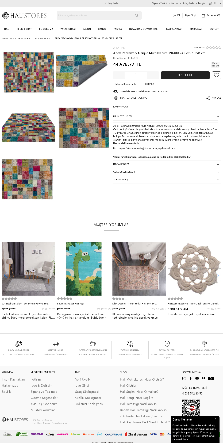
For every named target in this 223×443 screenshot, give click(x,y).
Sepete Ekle (185, 75)
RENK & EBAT (24, 29)
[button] (217, 275)
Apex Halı (119, 48)
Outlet (214, 29)
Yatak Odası (68, 29)
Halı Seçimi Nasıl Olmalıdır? (139, 391)
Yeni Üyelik (82, 379)
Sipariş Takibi (159, 3)
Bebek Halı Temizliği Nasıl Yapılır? (143, 410)
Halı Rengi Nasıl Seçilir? (136, 398)
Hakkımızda (10, 385)
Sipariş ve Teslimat (44, 391)
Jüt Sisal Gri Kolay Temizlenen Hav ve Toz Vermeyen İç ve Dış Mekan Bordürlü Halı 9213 (27, 304)
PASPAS (118, 29)
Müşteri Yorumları (43, 410)
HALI (6, 29)
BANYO (102, 29)
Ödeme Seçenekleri (44, 398)
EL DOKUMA (46, 29)
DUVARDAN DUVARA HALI (143, 29)
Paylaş (216, 98)
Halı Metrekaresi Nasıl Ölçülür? (142, 379)
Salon (87, 29)
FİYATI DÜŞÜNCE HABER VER (134, 98)
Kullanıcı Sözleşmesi (89, 404)
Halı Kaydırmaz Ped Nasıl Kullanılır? (145, 422)
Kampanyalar (174, 29)
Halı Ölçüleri (128, 385)
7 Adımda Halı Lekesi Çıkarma (141, 416)
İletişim (36, 379)
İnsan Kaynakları (13, 379)
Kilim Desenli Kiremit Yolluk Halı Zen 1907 (134, 304)
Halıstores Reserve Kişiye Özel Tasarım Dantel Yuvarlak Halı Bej (193, 304)
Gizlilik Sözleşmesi (88, 398)
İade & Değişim (41, 385)
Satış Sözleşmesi (87, 391)
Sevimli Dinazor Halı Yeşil (70, 304)
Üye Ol (176, 15)
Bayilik (6, 391)
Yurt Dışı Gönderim (44, 404)
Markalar (196, 29)
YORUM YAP (199, 48)
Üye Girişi (190, 15)
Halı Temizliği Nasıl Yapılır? (138, 404)
